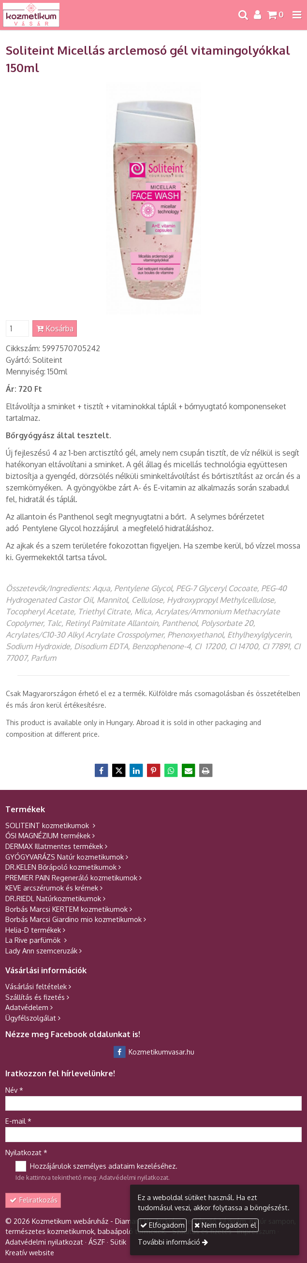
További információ (169, 1241)
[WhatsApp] (171, 770)
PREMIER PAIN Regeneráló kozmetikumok (71, 877)
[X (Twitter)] (119, 770)
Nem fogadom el (225, 1224)
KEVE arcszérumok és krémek (51, 887)
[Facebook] (101, 770)
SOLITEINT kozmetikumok (48, 825)
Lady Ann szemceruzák (41, 950)
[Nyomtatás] (206, 770)
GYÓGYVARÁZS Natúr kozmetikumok (64, 856)
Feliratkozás (33, 1199)
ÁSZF (96, 1241)
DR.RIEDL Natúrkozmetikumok (53, 898)
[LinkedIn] (136, 770)
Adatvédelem (26, 1007)
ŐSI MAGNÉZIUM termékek (47, 835)
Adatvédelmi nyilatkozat (133, 1177)
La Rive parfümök (33, 940)
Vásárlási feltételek (36, 986)
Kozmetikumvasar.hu (153, 1051)
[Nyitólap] (31, 15)
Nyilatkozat (26, 1152)
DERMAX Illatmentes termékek (54, 846)
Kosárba (54, 328)
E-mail (18, 1120)
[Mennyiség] (17, 328)
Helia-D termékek (33, 929)
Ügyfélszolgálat (30, 1017)
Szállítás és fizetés (35, 997)
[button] (297, 15)
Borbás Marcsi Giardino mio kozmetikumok (73, 919)
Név (14, 1089)
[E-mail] (188, 770)
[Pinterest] (153, 770)
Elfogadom (162, 1224)
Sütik (118, 1241)
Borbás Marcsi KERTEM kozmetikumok (66, 909)
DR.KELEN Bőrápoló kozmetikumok (61, 866)
